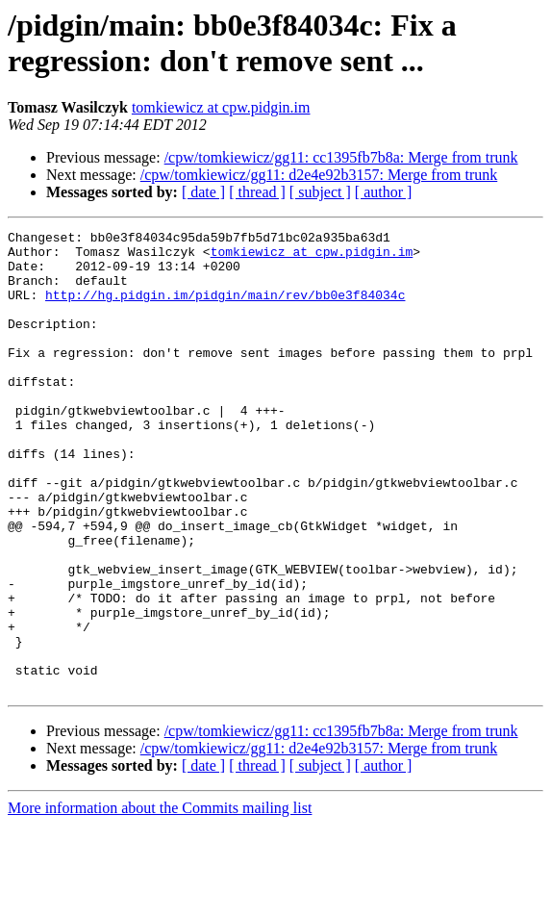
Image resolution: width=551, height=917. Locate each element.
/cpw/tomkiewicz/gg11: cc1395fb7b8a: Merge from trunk (341, 157)
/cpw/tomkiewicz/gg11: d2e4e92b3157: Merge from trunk (318, 174)
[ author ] (384, 192)
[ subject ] (320, 192)
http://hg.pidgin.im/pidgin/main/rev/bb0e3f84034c (225, 309)
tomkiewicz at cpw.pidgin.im (221, 107)
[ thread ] (257, 192)
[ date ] (203, 192)
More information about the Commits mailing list (160, 900)
